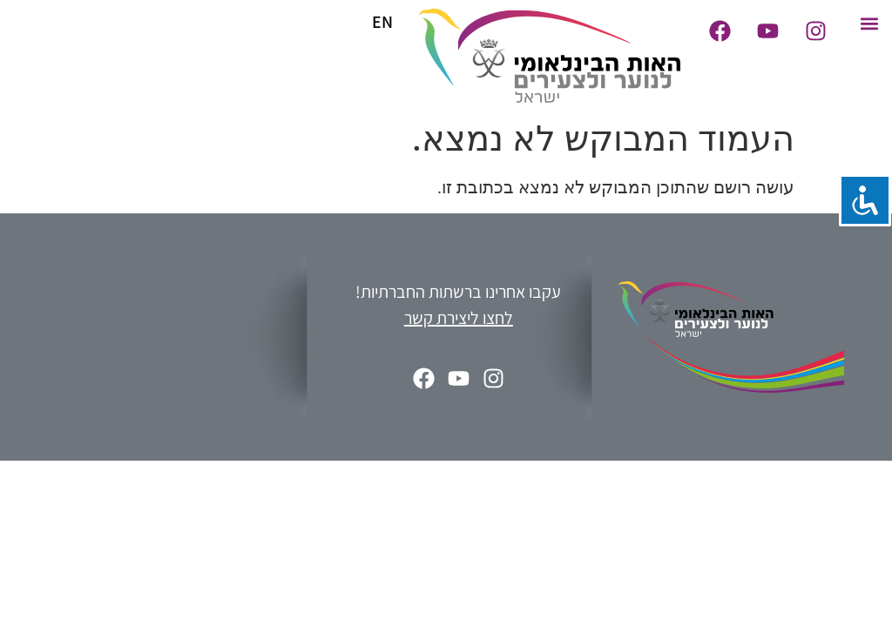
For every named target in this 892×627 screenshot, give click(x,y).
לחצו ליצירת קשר (458, 318)
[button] (869, 23)
